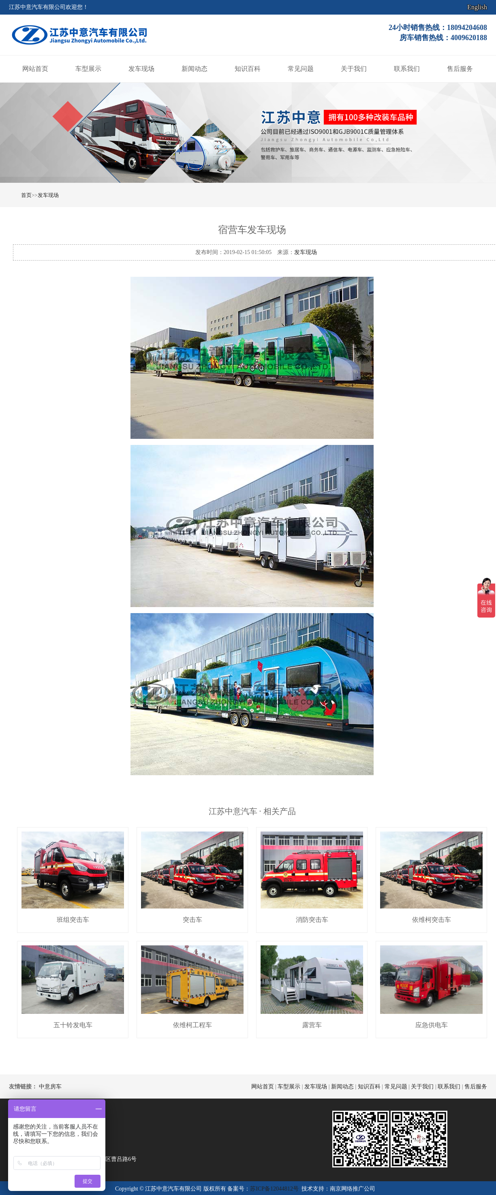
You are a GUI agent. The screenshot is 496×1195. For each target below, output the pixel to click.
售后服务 (460, 68)
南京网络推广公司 (352, 1189)
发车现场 (141, 68)
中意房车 (50, 1087)
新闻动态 (194, 68)
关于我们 (354, 68)
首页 (26, 195)
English (477, 7)
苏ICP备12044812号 (274, 1189)
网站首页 (35, 68)
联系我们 (407, 68)
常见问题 (301, 68)
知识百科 (248, 68)
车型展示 (88, 68)
